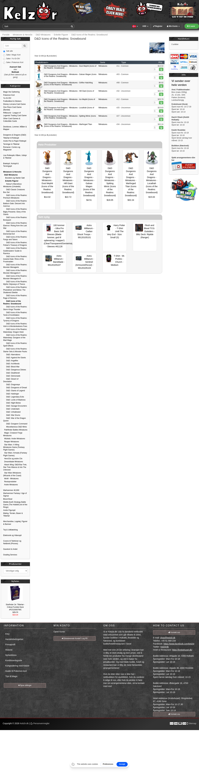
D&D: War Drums (11, 415)
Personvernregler (39, 723)
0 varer (191, 26)
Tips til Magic (11, 676)
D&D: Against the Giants (14, 358)
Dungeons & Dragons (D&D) (14, 135)
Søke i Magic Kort (12, 55)
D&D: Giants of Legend (14, 391)
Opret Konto (59, 631)
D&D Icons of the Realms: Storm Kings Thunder (15, 308)
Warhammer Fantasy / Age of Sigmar (15, 494)
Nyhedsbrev (11, 655)
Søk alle (8, 51)
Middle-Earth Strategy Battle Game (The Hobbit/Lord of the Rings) (15, 504)
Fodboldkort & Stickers (12, 101)
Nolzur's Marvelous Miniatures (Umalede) (12, 185)
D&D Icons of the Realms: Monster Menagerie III (15, 277)
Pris (160, 62)
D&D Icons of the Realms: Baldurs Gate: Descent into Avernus (15, 203)
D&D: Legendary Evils (13, 397)
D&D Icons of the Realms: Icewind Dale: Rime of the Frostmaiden (15, 259)
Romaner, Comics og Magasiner (11, 148)
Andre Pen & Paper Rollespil (14, 141)
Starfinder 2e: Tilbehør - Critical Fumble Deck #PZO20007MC (15, 607)
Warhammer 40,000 (11, 490)
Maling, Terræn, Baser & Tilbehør (13, 514)
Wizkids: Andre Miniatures (14, 439)
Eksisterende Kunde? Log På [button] (74, 638)
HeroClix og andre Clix (12, 459)
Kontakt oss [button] (174, 632)
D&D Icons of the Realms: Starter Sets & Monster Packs (15, 350)
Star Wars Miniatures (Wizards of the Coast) (12, 474)
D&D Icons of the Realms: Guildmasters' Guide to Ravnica (15, 250)
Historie (8, 650)
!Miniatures (102, 66)
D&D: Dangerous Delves (14, 370)
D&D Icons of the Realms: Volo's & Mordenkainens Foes (15, 325)
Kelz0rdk (164, 647)
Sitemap (192, 723)
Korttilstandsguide (13, 660)
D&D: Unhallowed (12, 412)
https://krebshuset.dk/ (182, 650)
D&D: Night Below (12, 403)
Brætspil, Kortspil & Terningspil (11, 164)
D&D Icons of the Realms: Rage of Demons (15, 296)
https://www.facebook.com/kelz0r (178, 644)
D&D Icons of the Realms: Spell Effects (15, 344)
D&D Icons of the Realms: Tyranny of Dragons (15, 319)
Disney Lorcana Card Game (14, 104)
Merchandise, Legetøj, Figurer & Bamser (15, 522)
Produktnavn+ (42, 62)
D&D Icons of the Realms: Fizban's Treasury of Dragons (15, 243)
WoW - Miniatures (11, 479)
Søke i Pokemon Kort (13, 62)
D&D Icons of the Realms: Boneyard (15, 218)
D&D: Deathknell (11, 373)
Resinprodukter (9, 482)
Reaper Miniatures (11, 442)
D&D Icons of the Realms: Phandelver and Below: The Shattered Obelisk (15, 289)
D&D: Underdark (11, 409)
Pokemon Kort (9, 95)
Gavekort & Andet (10, 549)
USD (145, 26)
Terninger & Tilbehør (11, 144)
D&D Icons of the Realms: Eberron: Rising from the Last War (15, 225)
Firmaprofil (10, 644)
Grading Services (10, 555)
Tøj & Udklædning (10, 530)
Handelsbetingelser (14, 639)
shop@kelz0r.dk (167, 637)
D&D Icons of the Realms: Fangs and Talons (15, 238)
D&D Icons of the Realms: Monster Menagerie (15, 266)
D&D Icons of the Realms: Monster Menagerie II (15, 271)
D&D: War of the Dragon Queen (14, 419)
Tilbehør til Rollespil (11, 138)
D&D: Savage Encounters (15, 406)
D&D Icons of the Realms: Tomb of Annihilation (15, 313)
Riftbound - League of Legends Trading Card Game (15, 114)
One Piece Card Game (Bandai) (12, 108)
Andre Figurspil (9, 510)
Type (123, 62)
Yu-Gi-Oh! (7, 98)
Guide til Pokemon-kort (16, 671)
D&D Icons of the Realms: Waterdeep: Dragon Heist (15, 330)
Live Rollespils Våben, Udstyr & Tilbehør (15, 156)
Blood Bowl (7, 499)
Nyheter (15, 581)
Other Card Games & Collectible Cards (11, 119)
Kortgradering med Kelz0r (17, 666)
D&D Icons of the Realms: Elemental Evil (15, 232)
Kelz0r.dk (24, 723)
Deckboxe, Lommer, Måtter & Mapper (15, 128)
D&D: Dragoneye (11, 385)
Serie (102, 62)
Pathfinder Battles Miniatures (15, 430)
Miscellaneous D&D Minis (15, 427)
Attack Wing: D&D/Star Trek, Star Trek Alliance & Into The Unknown (15, 467)
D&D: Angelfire (10, 361)
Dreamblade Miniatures (13, 462)
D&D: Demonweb (11, 376)
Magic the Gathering (11, 92)
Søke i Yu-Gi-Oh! (11, 59)
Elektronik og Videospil (12, 535)
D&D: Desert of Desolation (10, 380)
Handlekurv (183, 39)
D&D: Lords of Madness (14, 400)
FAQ (7, 634)
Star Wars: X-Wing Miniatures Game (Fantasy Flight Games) (13, 447)
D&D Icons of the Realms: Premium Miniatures (15, 196)
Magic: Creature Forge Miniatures (12, 434)
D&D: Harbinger (11, 394)
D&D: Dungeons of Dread (15, 388)
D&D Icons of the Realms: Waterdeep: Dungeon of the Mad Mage (15, 337)
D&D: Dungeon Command (15, 424)
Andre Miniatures (10, 485)
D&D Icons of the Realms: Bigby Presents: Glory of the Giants (15, 211)
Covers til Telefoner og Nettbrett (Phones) (12, 542)
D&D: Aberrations (11, 355)
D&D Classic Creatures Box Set (14, 190)
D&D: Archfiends (11, 364)
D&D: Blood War (11, 367)
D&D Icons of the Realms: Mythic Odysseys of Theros (15, 283)
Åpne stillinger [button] (25, 685)
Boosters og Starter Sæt (14, 178)
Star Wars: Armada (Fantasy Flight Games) (15, 454)
